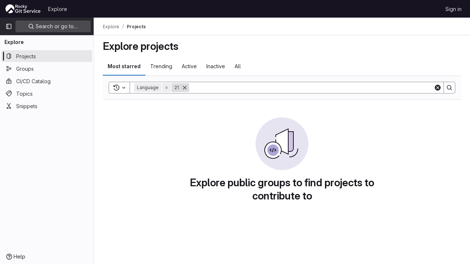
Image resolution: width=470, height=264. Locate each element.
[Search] (311, 87)
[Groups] (46, 68)
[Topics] (46, 93)
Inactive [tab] (215, 66)
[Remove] (184, 87)
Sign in (453, 9)
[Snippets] (46, 106)
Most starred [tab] (124, 66)
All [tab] (238, 66)
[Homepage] (23, 9)
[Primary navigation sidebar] (9, 26)
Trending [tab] (161, 66)
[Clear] (437, 87)
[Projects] (46, 56)
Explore (57, 9)
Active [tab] (189, 66)
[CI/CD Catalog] (46, 81)
